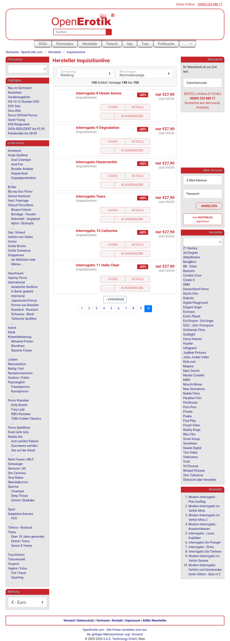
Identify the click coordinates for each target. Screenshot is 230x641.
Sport (11, 509)
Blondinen (18, 346)
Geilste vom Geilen (20, 237)
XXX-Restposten (19, 124)
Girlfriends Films (194, 329)
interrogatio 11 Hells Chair (98, 265)
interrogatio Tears (90, 196)
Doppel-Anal (19, 173)
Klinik (11, 332)
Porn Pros (189, 407)
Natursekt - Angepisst (25, 219)
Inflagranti (190, 348)
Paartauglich (16, 382)
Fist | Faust (18, 573)
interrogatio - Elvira (201, 546)
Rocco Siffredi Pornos (22, 115)
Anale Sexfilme (18, 155)
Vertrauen (103, 620)
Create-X (189, 279)
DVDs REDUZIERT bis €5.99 (26, 129)
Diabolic (188, 298)
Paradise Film (192, 398)
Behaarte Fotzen (22, 341)
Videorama (190, 457)
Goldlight (189, 334)
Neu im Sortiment (20, 88)
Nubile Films (191, 393)
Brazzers (189, 270)
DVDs (43, 44)
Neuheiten (15, 92)
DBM (186, 284)
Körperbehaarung (19, 337)
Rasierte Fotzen (21, 350)
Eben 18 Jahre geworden (28, 536)
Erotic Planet (191, 316)
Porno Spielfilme (19, 427)
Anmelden (209, 206)
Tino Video (190, 452)
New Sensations (194, 388)
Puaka (187, 416)
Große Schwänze (19, 250)
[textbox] (27, 69)
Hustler (188, 343)
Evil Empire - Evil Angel (198, 320)
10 (148, 308)
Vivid (186, 461)
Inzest (12, 327)
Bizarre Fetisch (21, 209)
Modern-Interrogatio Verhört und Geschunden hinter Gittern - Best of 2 (205, 569)
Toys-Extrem (16, 554)
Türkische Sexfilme (24, 318)
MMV (186, 379)
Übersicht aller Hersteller (199, 479)
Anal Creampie (21, 159)
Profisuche (166, 44)
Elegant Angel (192, 307)
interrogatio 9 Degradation (98, 127)
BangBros (189, 261)
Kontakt (117, 620)
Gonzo (12, 241)
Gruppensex (16, 255)
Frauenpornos (20, 386)
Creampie (17, 491)
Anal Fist (17, 164)
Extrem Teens (20, 541)
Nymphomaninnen (20, 373)
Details (138, 107)
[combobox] (27, 69)
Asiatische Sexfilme (24, 287)
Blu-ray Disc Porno (20, 191)
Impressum (132, 620)
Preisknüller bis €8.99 (22, 133)
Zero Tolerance (193, 475)
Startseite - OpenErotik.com (24, 52)
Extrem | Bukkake (22, 500)
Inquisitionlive (76, 52)
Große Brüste (17, 246)
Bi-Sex (12, 187)
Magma (188, 366)
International (16, 282)
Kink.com (189, 361)
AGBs (146, 620)
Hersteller (89, 44)
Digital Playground (195, 302)
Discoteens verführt (24, 446)
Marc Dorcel (191, 370)
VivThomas (190, 466)
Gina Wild (14, 110)
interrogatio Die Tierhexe (205, 551)
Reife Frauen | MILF (21, 459)
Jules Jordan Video (196, 357)
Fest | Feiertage (18, 200)
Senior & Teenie (21, 545)
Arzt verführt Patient (24, 441)
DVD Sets (14, 106)
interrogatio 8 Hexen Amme (98, 93)
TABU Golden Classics (26, 418)
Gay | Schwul (16, 232)
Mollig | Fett (16, 368)
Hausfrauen (16, 273)
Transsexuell (16, 559)
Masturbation (17, 364)
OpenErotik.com (93, 629)
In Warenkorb (132, 116)
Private (188, 411)
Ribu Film (189, 434)
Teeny (12, 532)
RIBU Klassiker (21, 414)
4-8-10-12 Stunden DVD (23, 101)
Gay (130, 44)
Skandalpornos (18, 482)
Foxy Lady (18, 409)
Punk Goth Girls (18, 432)
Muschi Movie (192, 384)
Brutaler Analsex (22, 169)
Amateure (14, 150)
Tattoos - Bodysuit (20, 527)
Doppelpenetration (23, 178)
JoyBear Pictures (194, 352)
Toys (145, 44)
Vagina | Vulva (17, 568)
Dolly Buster (19, 405)
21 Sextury (190, 248)
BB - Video (190, 266)
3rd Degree (190, 252)
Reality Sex (15, 436)
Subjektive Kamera (20, 514)
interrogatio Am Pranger (205, 542)
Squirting (17, 577)
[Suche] (108, 32)
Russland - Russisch (24, 309)
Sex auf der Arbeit (23, 450)
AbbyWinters (191, 257)
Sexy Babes (16, 477)
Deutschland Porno (196, 289)
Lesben (13, 359)
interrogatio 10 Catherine (96, 231)
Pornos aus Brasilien (25, 305)
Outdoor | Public (18, 377)
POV (14, 518)
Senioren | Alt (17, 468)
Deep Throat (19, 495)
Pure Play (189, 420)
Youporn (13, 564)
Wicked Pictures (194, 470)
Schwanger (15, 464)
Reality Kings (192, 429)
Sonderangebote (19, 97)
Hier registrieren (202, 219)
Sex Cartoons (17, 473)
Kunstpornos (19, 391)
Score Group (191, 438)
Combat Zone (192, 275)
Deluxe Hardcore (19, 196)
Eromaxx (189, 311)
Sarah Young (16, 119)
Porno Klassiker (18, 400)
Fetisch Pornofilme (20, 205)
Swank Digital (192, 447)
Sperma (13, 486)
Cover (113, 107)
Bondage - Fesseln (23, 214)
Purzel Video (191, 425)
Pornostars (64, 44)
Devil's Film (190, 293)
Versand (69, 620)
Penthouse (190, 402)
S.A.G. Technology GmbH (120, 638)
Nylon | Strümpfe (22, 223)
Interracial (18, 296)
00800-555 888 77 (210, 4)
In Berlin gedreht (22, 291)
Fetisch (112, 44)
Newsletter (159, 620)
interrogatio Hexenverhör (96, 162)
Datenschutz (85, 620)
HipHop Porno (17, 278)
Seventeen (190, 443)
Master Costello (193, 375)
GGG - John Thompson (198, 325)
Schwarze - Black (22, 314)
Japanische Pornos (24, 300)
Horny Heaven (192, 338)
